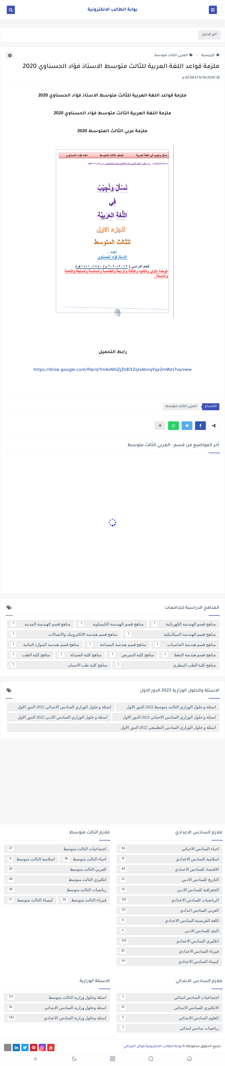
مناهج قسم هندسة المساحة (116, 644)
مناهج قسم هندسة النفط (189, 654)
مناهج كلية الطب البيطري (166, 665)
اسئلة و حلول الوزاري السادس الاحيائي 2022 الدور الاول (169, 717)
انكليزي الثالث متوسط (57, 879)
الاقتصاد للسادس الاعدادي (169, 869)
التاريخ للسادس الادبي (169, 879)
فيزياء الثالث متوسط (84, 900)
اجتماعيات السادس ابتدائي (169, 997)
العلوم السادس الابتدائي (169, 1018)
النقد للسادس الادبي (169, 930)
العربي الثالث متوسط (173, 55)
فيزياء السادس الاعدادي (169, 951)
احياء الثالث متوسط (85, 859)
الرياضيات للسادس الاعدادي (169, 900)
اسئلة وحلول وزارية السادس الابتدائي (57, 1007)
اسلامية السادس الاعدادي (169, 859)
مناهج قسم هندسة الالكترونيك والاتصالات (64, 634)
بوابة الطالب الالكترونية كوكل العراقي (153, 1046)
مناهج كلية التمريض (132, 654)
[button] (200, 425)
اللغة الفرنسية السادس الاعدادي (169, 920)
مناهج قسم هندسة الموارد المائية (45, 644)
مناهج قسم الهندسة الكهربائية (184, 624)
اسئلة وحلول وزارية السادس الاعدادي (57, 1018)
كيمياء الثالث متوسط (30, 900)
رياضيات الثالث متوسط (57, 889)
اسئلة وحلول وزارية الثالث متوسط (57, 997)
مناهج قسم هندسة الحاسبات (185, 644)
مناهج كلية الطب (30, 654)
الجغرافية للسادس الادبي (169, 889)
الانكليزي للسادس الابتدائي (169, 1007)
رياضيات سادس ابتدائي (169, 1028)
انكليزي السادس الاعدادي (169, 941)
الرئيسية (210, 55)
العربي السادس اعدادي (169, 910)
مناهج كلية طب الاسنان (59, 665)
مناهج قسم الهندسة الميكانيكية (171, 634)
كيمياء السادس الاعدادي (169, 961)
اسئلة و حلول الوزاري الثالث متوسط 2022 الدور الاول (171, 707)
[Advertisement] (112, 783)
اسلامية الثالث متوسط (31, 859)
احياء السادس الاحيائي (169, 848)
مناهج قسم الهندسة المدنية (40, 624)
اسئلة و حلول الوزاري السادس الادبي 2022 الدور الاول (62, 717)
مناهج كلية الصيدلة (80, 654)
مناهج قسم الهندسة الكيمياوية (111, 624)
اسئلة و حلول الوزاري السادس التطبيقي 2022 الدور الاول (168, 727)
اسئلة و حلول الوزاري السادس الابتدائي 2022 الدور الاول (64, 707)
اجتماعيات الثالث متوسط (57, 848)
